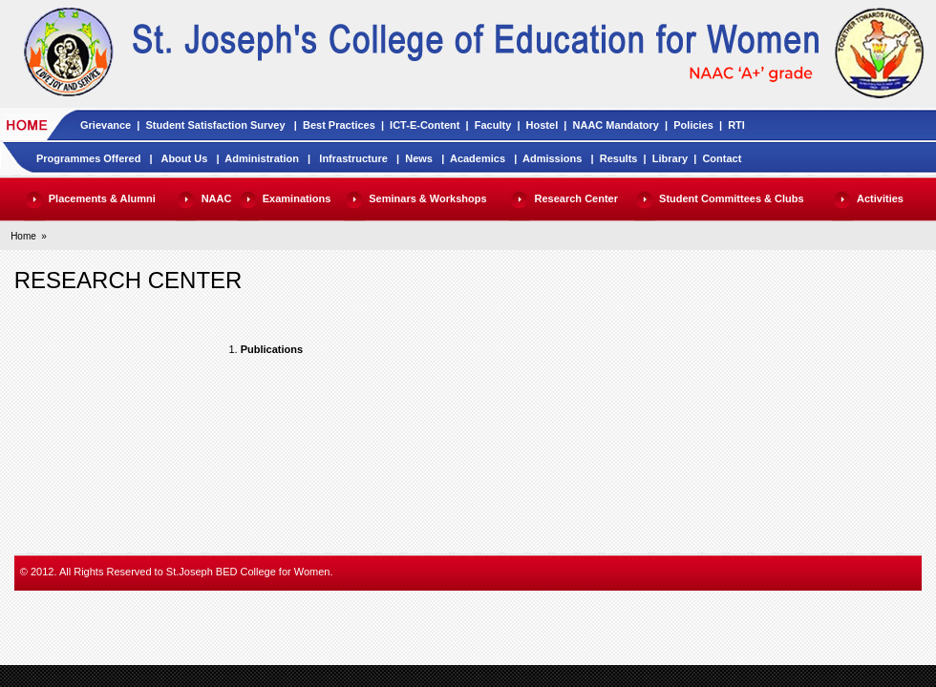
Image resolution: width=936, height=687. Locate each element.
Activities (880, 198)
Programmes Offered (88, 158)
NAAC (217, 198)
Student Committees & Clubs (731, 198)
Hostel (542, 125)
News (419, 158)
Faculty (493, 125)
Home (23, 236)
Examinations (297, 198)
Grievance (105, 125)
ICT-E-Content (424, 125)
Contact (721, 158)
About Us (183, 158)
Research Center (576, 198)
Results (619, 158)
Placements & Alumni (102, 198)
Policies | (700, 125)
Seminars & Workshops (427, 198)
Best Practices (339, 125)
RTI (736, 125)
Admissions (552, 158)
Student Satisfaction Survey (216, 125)
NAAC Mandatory (616, 125)
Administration (261, 158)
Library (670, 158)
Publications (272, 349)
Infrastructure (353, 158)
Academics (477, 158)
